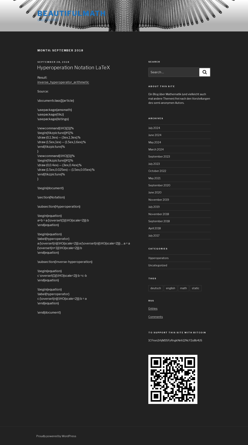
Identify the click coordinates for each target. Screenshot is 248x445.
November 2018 (158, 214)
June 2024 (154, 135)
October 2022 (157, 171)
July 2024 (154, 128)
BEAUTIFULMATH (71, 13)
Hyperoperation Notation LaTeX (73, 67)
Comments (155, 316)
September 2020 (159, 185)
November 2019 (158, 199)
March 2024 (156, 149)
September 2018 (159, 221)
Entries (153, 308)
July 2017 (153, 235)
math (183, 288)
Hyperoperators (158, 258)
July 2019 (154, 206)
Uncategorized (157, 265)
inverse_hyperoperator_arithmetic (63, 82)
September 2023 (159, 156)
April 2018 (154, 228)
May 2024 (154, 142)
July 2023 (154, 163)
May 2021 (154, 178)
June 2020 (155, 192)
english (170, 288)
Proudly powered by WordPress (56, 436)
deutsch (155, 288)
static (195, 288)
